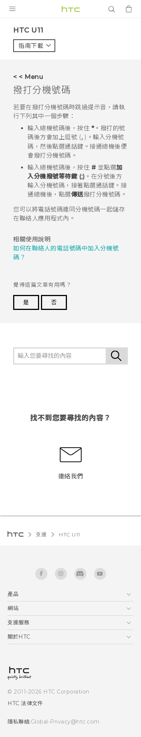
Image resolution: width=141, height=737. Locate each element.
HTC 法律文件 (25, 703)
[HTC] (71, 8)
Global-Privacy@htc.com (65, 721)
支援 (41, 534)
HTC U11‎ (69, 534)
